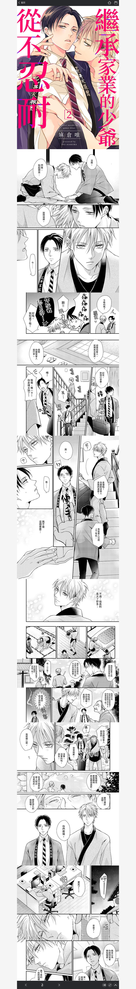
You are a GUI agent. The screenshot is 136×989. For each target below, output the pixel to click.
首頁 (109, 3)
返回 (23, 2)
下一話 (59, 985)
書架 (116, 3)
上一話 (26, 985)
